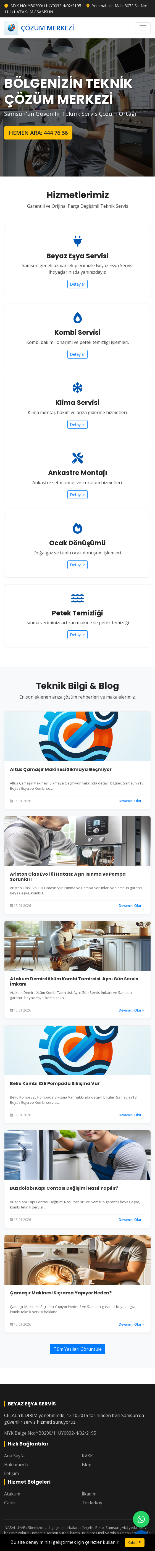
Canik (10, 1503)
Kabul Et (134, 1542)
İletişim (11, 1473)
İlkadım (89, 1494)
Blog (86, 1465)
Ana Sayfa (14, 1456)
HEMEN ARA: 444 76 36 (38, 132)
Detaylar (77, 284)
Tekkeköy (92, 1503)
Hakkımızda (16, 1465)
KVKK (87, 1456)
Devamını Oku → (132, 801)
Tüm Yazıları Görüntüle (78, 1349)
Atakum (12, 1494)
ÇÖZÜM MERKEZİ (39, 28)
